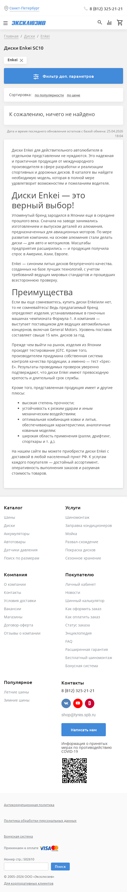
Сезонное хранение (83, 558)
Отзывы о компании (22, 633)
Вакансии (12, 608)
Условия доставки (20, 600)
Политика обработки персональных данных (40, 820)
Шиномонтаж (77, 517)
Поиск (60, 866)
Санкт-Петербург (24, 8)
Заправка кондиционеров (88, 525)
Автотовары (15, 541)
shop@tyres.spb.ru (78, 714)
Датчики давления (21, 549)
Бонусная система (81, 665)
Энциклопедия (78, 633)
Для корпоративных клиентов (28, 883)
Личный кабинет (80, 584)
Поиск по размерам (21, 558)
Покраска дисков (80, 549)
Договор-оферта (18, 625)
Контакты (12, 592)
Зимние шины (17, 700)
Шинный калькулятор (85, 600)
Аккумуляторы (17, 533)
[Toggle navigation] (5, 23)
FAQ (68, 641)
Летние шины (16, 691)
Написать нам (84, 729)
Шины (9, 517)
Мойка (71, 533)
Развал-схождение (81, 541)
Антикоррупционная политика (29, 804)
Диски (9, 525)
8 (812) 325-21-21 (106, 8)
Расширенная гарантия (86, 649)
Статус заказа (77, 625)
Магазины (13, 616)
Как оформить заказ (83, 608)
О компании (15, 584)
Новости (72, 592)
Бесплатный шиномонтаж (88, 657)
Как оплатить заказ (82, 616)
